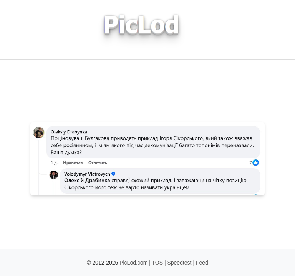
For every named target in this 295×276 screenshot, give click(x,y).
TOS (157, 263)
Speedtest (179, 263)
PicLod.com (133, 263)
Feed (202, 263)
